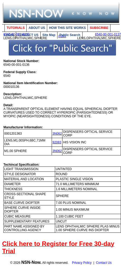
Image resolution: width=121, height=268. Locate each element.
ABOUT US (36, 28)
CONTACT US (28, 35)
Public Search (69, 35)
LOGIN (9, 35)
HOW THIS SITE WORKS (67, 28)
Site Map (48, 35)
